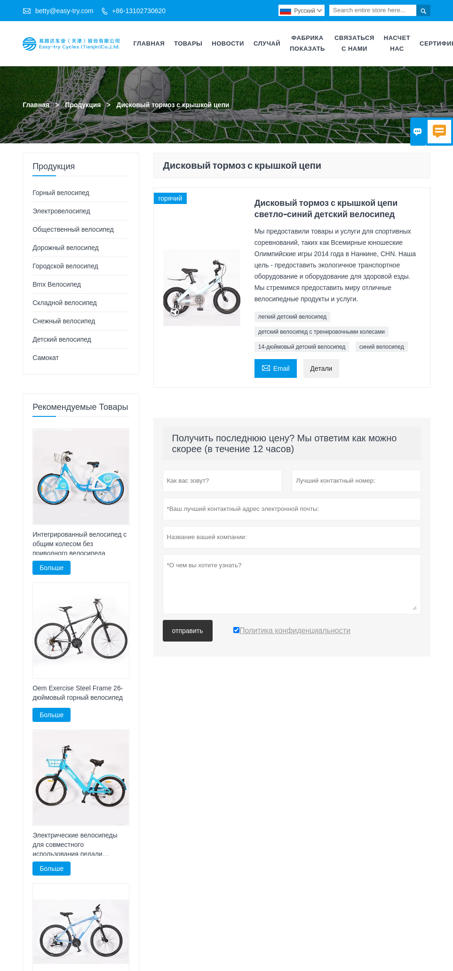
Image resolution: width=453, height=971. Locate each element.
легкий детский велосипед (292, 316)
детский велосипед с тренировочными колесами (321, 332)
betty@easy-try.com (64, 11)
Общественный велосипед (73, 229)
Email (276, 367)
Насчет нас (397, 43)
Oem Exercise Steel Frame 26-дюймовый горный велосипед (77, 692)
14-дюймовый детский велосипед (302, 347)
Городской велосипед (65, 266)
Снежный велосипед (63, 321)
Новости (228, 43)
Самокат (45, 357)
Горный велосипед (60, 192)
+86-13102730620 (139, 11)
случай (267, 43)
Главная (149, 43)
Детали (321, 368)
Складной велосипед (64, 302)
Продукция (83, 105)
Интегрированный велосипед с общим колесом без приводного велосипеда (79, 543)
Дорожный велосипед (65, 247)
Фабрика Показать (307, 43)
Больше (52, 567)
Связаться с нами (354, 43)
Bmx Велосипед (56, 284)
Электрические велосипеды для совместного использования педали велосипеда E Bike (74, 845)
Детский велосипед (61, 339)
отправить (187, 630)
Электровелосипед (61, 211)
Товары (188, 43)
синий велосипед (381, 347)
